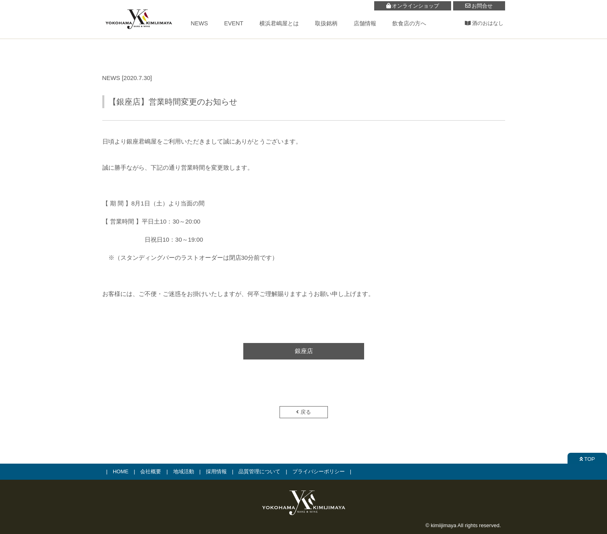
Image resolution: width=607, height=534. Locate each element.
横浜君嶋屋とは (279, 23)
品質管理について (259, 471)
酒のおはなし (484, 23)
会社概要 (150, 471)
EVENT (233, 23)
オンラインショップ (412, 6)
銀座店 (303, 350)
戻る (303, 412)
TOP (587, 459)
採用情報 (216, 471)
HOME (120, 471)
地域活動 (183, 471)
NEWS (199, 23)
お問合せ (479, 6)
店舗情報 (365, 23)
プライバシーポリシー (318, 471)
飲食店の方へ (409, 23)
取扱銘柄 (326, 23)
